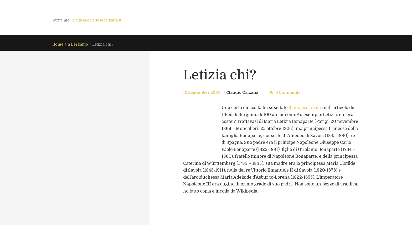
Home (57, 44)
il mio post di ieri (306, 107)
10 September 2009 (202, 92)
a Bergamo (78, 44)
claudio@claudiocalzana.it (96, 20)
